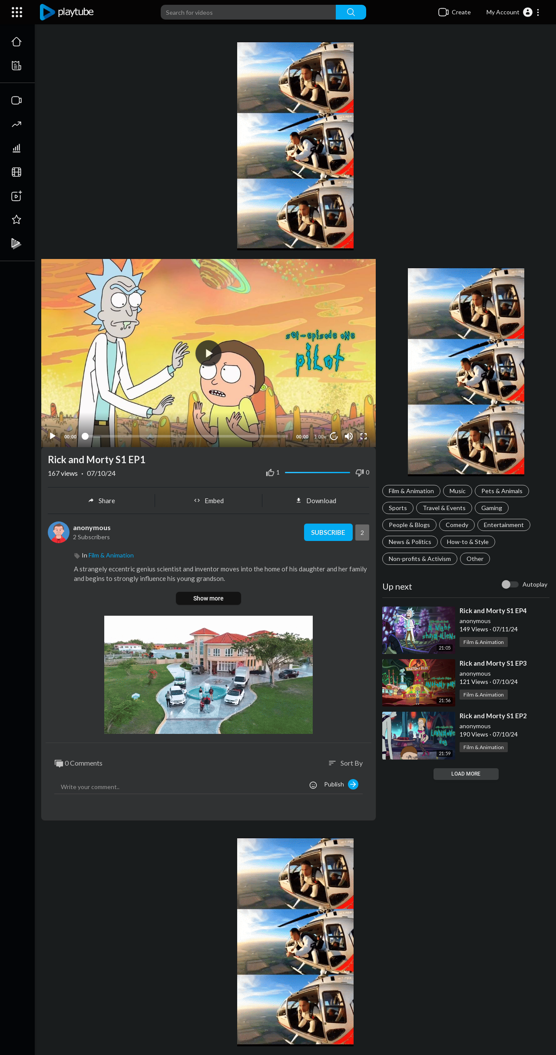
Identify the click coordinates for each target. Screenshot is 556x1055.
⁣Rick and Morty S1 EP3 (493, 663)
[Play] (52, 436)
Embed (209, 500)
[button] (513, 12)
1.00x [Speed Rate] (320, 436)
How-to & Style (468, 541)
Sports (398, 507)
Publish (341, 784)
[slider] (186, 436)
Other (475, 558)
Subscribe (328, 532)
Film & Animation (411, 490)
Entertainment (504, 524)
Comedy (457, 524)
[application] (208, 353)
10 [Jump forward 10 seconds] (334, 436)
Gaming (491, 507)
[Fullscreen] (363, 436)
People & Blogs (409, 524)
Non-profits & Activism (420, 558)
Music (458, 490)
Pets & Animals (502, 490)
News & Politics (410, 541)
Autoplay (535, 584)
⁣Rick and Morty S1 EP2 (493, 716)
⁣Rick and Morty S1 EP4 (493, 610)
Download (315, 500)
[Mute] (348, 436)
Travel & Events (444, 507)
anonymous (475, 620)
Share (101, 500)
